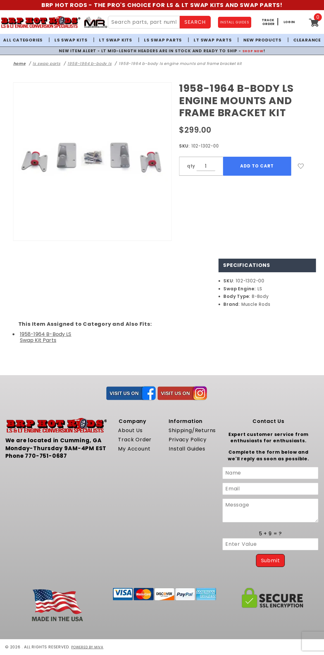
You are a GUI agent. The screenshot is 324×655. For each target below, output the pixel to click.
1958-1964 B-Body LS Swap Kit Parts (46, 337)
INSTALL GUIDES (234, 22)
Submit (270, 560)
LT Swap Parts (213, 40)
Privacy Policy (187, 439)
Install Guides (187, 448)
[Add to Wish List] (301, 166)
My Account (134, 448)
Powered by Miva (89, 647)
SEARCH (195, 22)
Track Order (135, 439)
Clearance (307, 40)
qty (191, 166)
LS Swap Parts (163, 40)
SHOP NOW (252, 51)
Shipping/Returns (192, 430)
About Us (130, 430)
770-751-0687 (46, 456)
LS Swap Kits (71, 40)
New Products (262, 40)
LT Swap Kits (115, 40)
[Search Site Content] (143, 22)
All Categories (23, 40)
